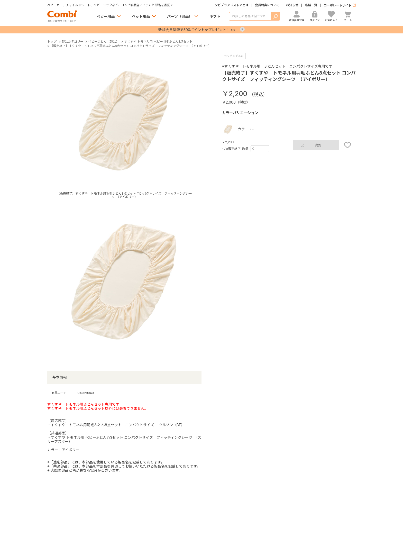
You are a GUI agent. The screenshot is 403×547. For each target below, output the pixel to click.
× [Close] (242, 29)
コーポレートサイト (337, 5)
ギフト (214, 16)
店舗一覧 (311, 5)
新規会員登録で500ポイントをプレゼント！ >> (196, 30)
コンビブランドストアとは (230, 5)
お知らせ (292, 5)
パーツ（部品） (179, 16)
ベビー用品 (106, 16)
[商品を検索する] (250, 16)
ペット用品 (141, 16)
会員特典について (267, 5)
